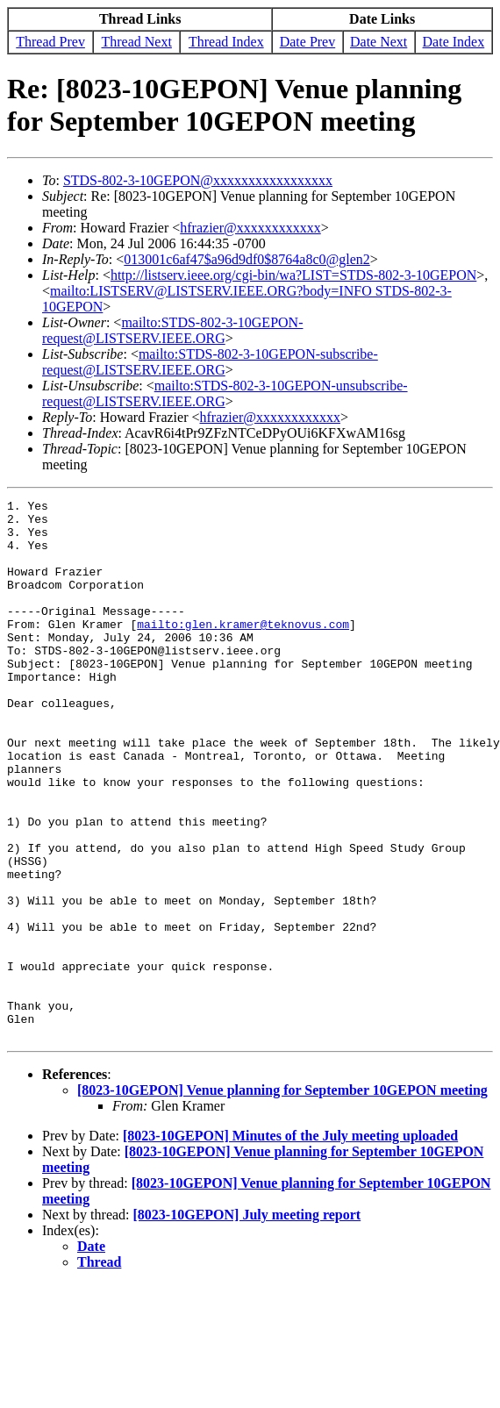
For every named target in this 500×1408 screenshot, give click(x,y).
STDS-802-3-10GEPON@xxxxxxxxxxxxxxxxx (197, 180)
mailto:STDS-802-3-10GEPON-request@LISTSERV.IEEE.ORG (172, 330)
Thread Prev (50, 41)
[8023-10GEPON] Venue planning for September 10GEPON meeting (282, 1197)
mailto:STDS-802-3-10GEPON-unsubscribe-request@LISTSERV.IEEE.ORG (225, 393)
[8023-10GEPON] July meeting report (247, 1322)
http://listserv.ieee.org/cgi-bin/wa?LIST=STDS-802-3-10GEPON (293, 275)
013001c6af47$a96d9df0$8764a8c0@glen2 (246, 259)
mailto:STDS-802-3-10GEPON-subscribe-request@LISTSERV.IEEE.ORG (210, 362)
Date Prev (308, 41)
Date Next (378, 41)
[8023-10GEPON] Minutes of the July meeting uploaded (290, 1243)
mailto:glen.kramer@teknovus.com (243, 650)
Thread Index (226, 41)
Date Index (454, 41)
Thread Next (137, 41)
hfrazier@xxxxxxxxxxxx (250, 227)
